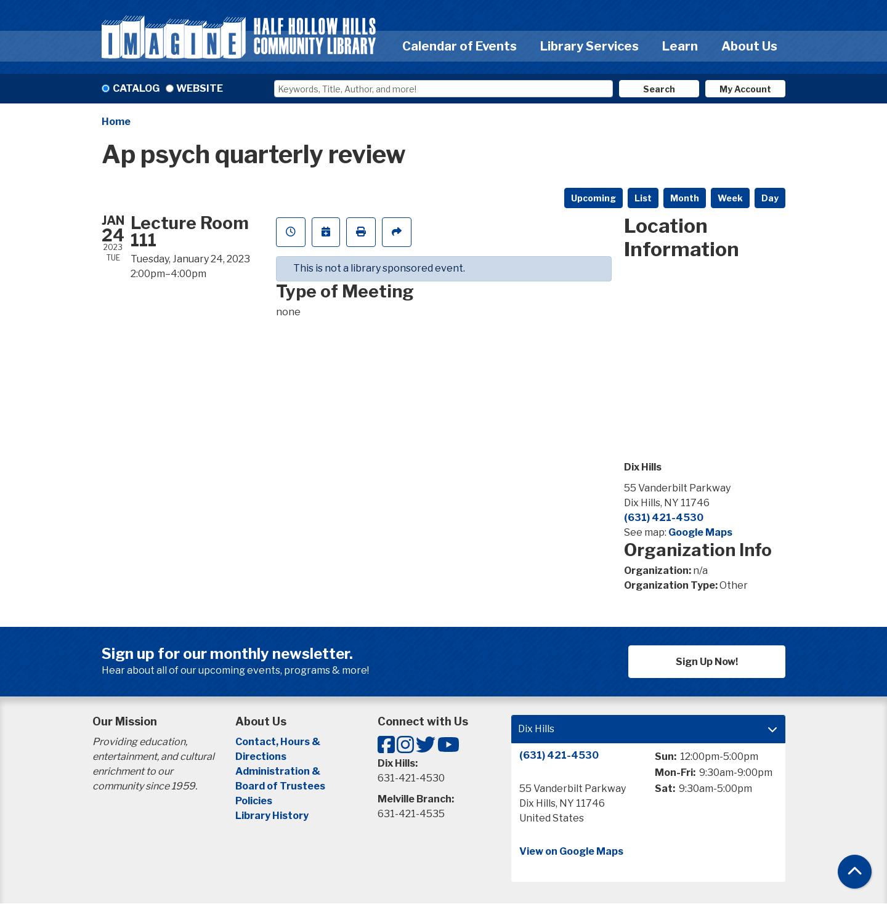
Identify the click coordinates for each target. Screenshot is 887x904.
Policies (253, 801)
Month (684, 198)
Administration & (278, 771)
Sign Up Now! (707, 662)
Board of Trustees (280, 786)
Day (770, 198)
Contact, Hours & (278, 742)
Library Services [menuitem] (589, 46)
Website (199, 88)
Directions (260, 756)
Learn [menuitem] (680, 46)
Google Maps (700, 532)
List (643, 198)
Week (730, 198)
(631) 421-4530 (663, 517)
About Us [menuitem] (749, 46)
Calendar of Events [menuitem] (459, 46)
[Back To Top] (855, 872)
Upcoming (593, 198)
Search (659, 89)
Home (116, 121)
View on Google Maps (571, 851)
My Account (745, 89)
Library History (272, 815)
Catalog (136, 88)
